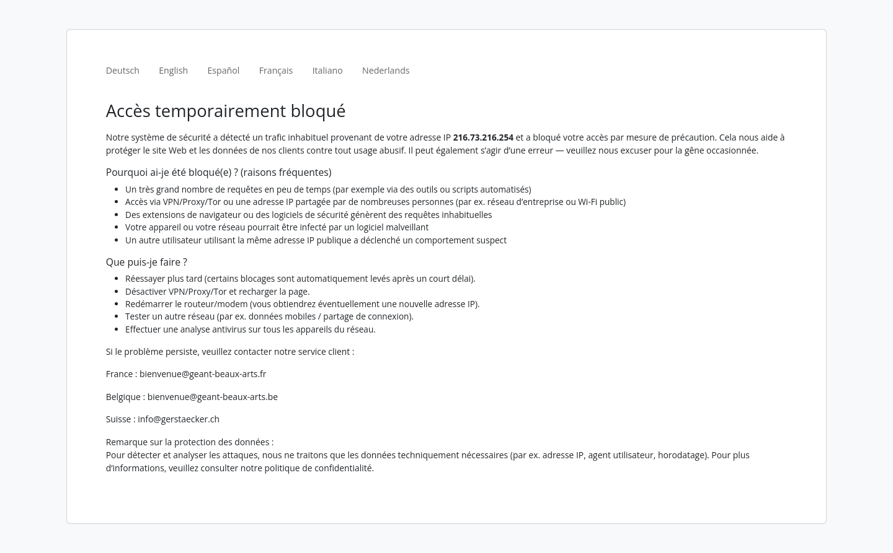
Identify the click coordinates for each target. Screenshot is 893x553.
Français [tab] (276, 70)
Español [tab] (223, 70)
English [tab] (173, 70)
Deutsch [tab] (123, 70)
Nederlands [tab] (386, 70)
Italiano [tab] (328, 70)
